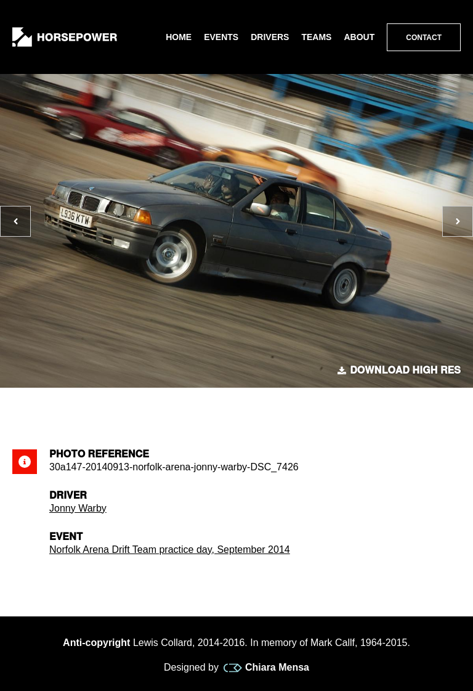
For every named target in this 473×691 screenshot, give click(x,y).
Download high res (399, 370)
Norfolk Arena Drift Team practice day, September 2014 (169, 549)
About (359, 37)
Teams (316, 37)
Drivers (270, 37)
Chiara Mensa (266, 668)
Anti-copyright (96, 642)
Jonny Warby (78, 508)
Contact (424, 37)
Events (221, 37)
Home (179, 37)
